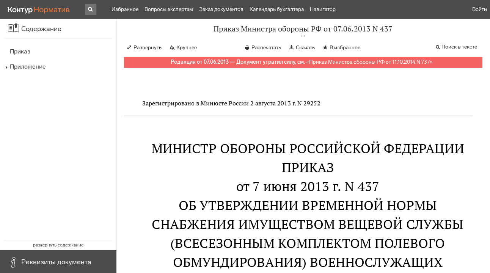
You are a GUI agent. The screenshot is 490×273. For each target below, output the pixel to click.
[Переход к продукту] (39, 9)
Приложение (28, 66)
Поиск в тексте (459, 47)
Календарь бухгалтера (277, 9)
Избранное (125, 9)
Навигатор (323, 9)
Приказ (20, 51)
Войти (479, 9)
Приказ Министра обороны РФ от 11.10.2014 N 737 (369, 62)
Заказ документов (221, 9)
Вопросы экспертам (168, 9)
